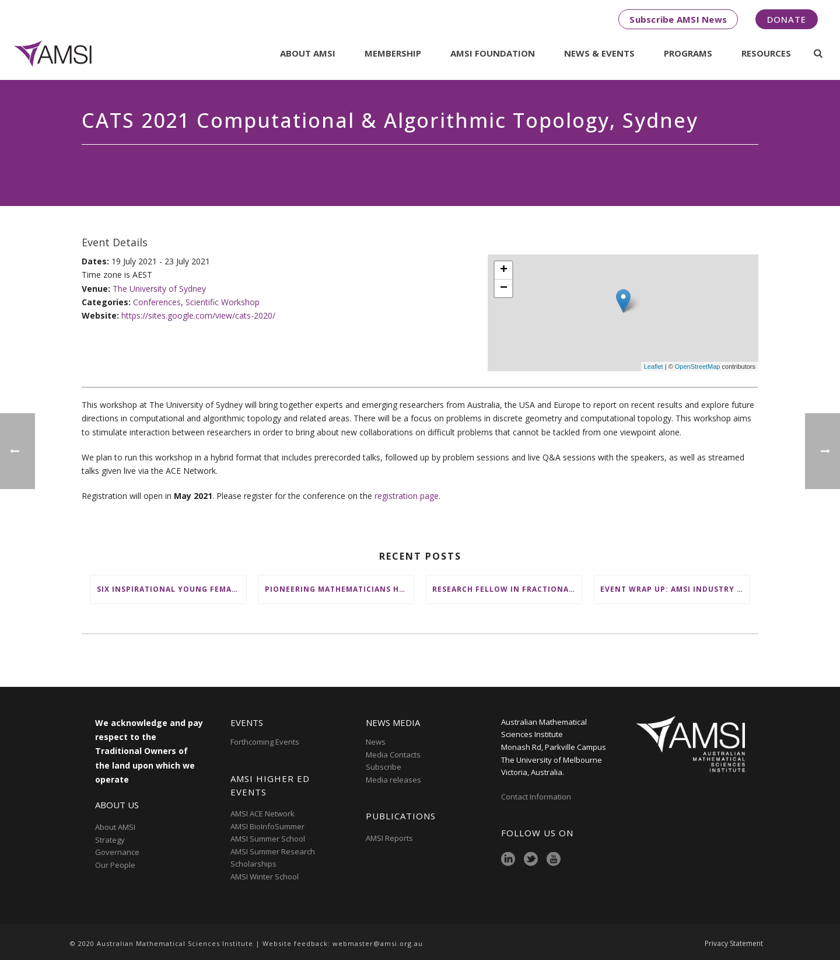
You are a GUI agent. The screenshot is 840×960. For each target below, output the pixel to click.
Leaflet (653, 366)
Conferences (157, 302)
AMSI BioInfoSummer (267, 826)
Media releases (393, 779)
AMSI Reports (389, 838)
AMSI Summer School (267, 838)
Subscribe (383, 767)
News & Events (599, 53)
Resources (766, 53)
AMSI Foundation (492, 53)
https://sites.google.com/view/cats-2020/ (198, 315)
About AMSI (307, 53)
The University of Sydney (159, 288)
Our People (115, 865)
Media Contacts (393, 754)
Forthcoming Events (264, 741)
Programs (688, 53)
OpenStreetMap (697, 366)
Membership (393, 53)
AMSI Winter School (264, 876)
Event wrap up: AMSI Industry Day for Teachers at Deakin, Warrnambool (675, 589)
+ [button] (504, 270)
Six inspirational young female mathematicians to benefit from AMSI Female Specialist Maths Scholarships (171, 589)
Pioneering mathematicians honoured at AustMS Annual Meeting (339, 589)
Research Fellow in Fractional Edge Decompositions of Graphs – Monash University (507, 589)
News (376, 741)
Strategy (110, 840)
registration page (406, 495)
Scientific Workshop (223, 302)
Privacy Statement (734, 943)
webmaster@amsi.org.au (377, 943)
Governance (117, 852)
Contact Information (537, 796)
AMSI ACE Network (262, 813)
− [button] (504, 288)
